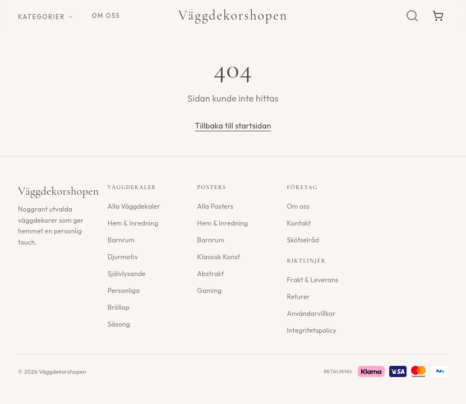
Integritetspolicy (311, 330)
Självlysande (127, 273)
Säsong (119, 324)
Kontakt (299, 223)
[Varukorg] (438, 16)
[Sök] (412, 15)
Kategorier (46, 17)
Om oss (106, 16)
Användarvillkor (311, 313)
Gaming (209, 290)
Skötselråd (303, 240)
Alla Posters (215, 206)
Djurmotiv (123, 256)
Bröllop (119, 307)
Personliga (124, 290)
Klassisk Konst (219, 256)
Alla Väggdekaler (134, 206)
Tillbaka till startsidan (233, 126)
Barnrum (121, 240)
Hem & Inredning (133, 223)
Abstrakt (210, 273)
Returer (298, 296)
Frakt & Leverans (312, 280)
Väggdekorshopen (233, 15)
